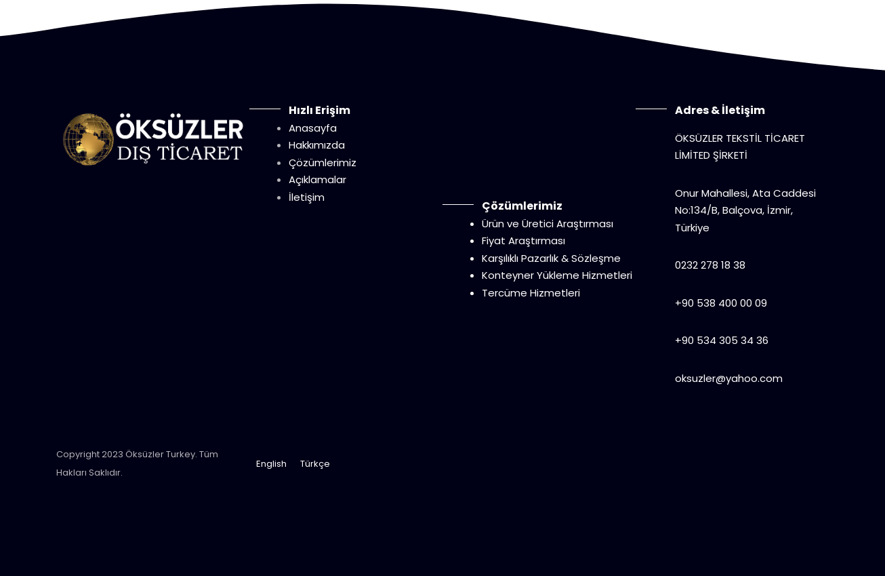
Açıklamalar (317, 179)
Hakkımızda (317, 145)
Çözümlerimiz (322, 162)
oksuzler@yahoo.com (729, 378)
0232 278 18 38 (710, 265)
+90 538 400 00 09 (721, 303)
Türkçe (315, 463)
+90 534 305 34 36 (721, 340)
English (271, 463)
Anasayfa (313, 128)
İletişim (307, 197)
